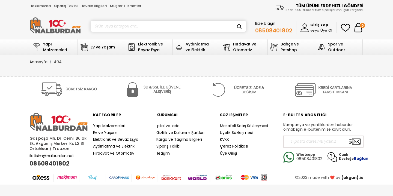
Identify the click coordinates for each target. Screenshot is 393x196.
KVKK (224, 139)
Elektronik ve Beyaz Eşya (115, 139)
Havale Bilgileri (94, 5)
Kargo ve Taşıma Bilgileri (179, 139)
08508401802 (49, 163)
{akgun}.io (352, 177)
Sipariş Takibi (66, 5)
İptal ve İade (168, 125)
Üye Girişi (228, 153)
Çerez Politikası (234, 146)
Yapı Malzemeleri (109, 125)
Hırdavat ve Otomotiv (113, 153)
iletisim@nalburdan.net (51, 155)
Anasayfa (38, 62)
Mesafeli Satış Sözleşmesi (244, 125)
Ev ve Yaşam (105, 132)
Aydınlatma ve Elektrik (114, 146)
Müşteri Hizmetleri (126, 5)
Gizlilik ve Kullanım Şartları (180, 132)
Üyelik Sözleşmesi (236, 132)
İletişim (163, 153)
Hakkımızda (40, 5)
